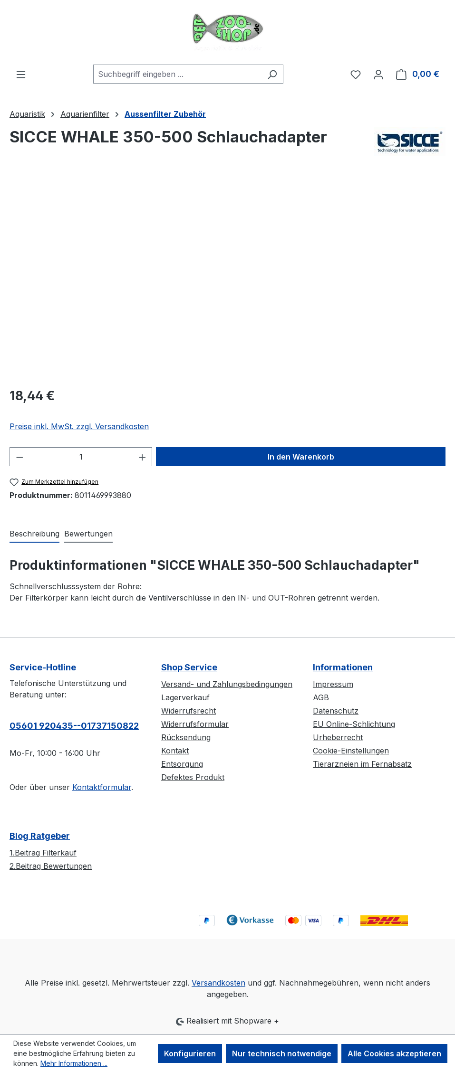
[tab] (34, 534)
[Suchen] (272, 74)
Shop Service (189, 667)
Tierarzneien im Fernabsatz (362, 764)
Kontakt (175, 750)
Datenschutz (335, 710)
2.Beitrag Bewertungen (51, 866)
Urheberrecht (338, 737)
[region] (227, 277)
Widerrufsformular (195, 724)
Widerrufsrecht (188, 710)
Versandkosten (218, 982)
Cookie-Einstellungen (351, 750)
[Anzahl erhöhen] (143, 456)
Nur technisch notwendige (281, 1053)
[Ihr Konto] (378, 74)
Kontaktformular (101, 787)
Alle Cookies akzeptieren (394, 1053)
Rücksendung (186, 737)
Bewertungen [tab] (88, 533)
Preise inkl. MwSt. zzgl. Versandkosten (79, 426)
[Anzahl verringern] (19, 456)
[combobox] (177, 74)
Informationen (343, 667)
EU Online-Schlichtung (354, 724)
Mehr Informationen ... (73, 1063)
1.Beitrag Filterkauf (43, 852)
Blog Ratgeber (40, 836)
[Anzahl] (81, 456)
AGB (321, 697)
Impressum (333, 684)
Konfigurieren (190, 1053)
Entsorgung (182, 764)
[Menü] (21, 74)
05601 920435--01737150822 (74, 726)
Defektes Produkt (192, 777)
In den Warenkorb (301, 456)
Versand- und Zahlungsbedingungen (226, 684)
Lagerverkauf (185, 697)
